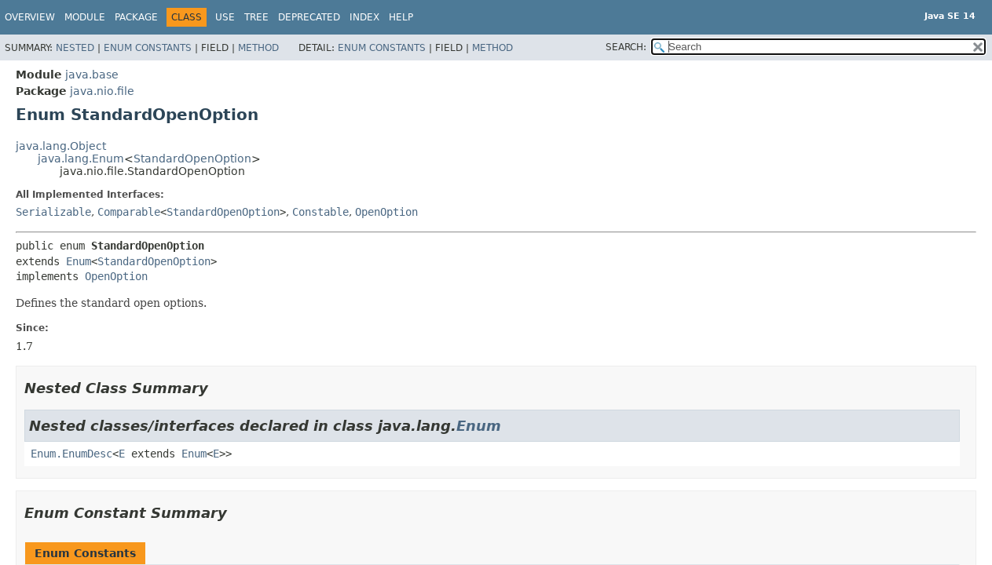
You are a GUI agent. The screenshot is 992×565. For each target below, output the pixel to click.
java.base (92, 74)
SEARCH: (626, 47)
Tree (256, 17)
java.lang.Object (61, 146)
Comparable (128, 212)
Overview (30, 17)
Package (136, 17)
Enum (78, 261)
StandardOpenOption (192, 158)
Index (364, 17)
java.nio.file (102, 91)
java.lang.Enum (81, 158)
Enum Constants (148, 47)
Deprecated (309, 17)
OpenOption (386, 212)
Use (225, 17)
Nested (75, 47)
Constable (320, 212)
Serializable (53, 212)
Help (401, 17)
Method (258, 47)
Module (84, 17)
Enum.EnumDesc (71, 453)
